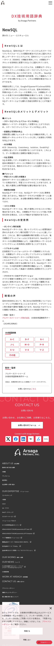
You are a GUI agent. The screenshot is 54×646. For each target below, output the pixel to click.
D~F (27, 339)
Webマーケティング (7, 512)
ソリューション (24, 491)
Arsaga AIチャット (44, 642)
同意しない (27, 640)
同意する (27, 631)
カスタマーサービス (7, 516)
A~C (12, 339)
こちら (33, 388)
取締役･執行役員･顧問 (8, 467)
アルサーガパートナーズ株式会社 (16, 317)
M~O (27, 344)
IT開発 (4, 499)
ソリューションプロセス (9, 520)
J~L (12, 344)
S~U (12, 349)
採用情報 (25, 577)
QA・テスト (5, 508)
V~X (27, 349)
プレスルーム (6, 476)
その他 (12, 354)
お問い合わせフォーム (27, 425)
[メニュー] (50, 3)
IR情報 (4, 471)
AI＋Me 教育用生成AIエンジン (10, 525)
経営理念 (4, 480)
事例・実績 (20, 557)
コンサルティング (7, 495)
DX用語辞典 (5, 571)
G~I (41, 339)
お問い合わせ (20, 581)
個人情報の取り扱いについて (10, 596)
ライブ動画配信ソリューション (11, 537)
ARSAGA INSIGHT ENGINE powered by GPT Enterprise (17, 533)
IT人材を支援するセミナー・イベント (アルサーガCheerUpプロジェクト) (12, 566)
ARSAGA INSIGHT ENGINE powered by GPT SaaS (15, 529)
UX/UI (3, 504)
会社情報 (16, 463)
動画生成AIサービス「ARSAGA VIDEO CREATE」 (15, 542)
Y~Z (42, 349)
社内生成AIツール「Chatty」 (10, 546)
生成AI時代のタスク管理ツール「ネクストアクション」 (17, 550)
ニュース (17, 562)
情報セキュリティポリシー (9, 592)
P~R (42, 344)
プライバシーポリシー (8, 588)
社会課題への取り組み (8, 484)
